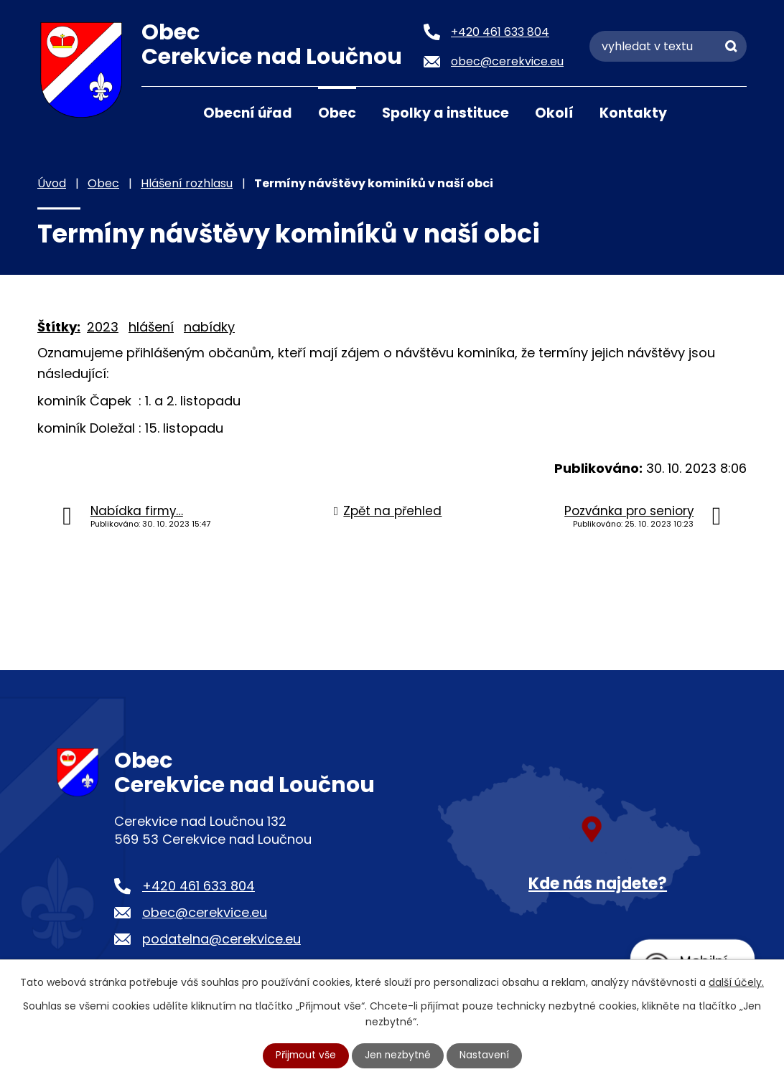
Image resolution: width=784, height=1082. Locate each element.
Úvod (159, 112)
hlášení (151, 327)
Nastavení (486, 1055)
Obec (337, 113)
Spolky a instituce (445, 113)
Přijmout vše (304, 1055)
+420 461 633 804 (198, 886)
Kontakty (633, 113)
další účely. (736, 981)
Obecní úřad (247, 113)
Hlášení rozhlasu (187, 183)
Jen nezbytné (398, 1055)
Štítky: (58, 327)
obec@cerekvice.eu (204, 912)
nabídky (209, 327)
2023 (102, 327)
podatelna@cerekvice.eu (221, 939)
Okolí (554, 113)
